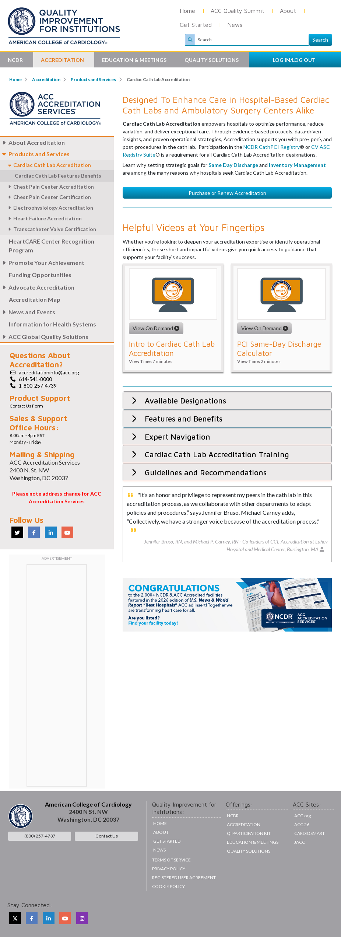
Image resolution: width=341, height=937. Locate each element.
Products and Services (93, 79)
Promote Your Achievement (42, 262)
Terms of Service (171, 860)
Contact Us (106, 836)
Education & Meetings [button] (135, 60)
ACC (301, 824)
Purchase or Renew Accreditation (227, 257)
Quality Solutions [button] (212, 60)
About (288, 10)
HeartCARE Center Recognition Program (51, 246)
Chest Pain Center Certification (48, 197)
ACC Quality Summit (237, 10)
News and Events (27, 311)
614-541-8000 (35, 379)
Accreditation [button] (63, 60)
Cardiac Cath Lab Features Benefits (58, 175)
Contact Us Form (26, 406)
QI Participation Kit (249, 833)
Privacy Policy (168, 868)
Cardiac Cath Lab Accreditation (49, 165)
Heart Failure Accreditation (44, 218)
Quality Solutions (248, 851)
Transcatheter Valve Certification (51, 229)
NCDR (233, 815)
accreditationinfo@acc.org (49, 372)
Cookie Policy (168, 886)
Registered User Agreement (184, 877)
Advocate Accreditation (37, 287)
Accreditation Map (34, 299)
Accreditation (46, 79)
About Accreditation (32, 142)
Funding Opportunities (40, 274)
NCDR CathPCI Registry (271, 211)
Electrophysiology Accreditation (49, 207)
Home (187, 10)
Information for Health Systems (52, 324)
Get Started (196, 24)
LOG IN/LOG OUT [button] (294, 60)
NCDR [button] (16, 60)
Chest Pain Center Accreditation (50, 186)
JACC (299, 842)
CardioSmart (309, 833)
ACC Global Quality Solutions (44, 336)
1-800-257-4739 (38, 385)
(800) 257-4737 (39, 836)
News (234, 24)
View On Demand (156, 392)
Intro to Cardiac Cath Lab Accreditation (172, 412)
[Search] (252, 40)
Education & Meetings (252, 842)
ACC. (302, 815)
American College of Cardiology (88, 804)
